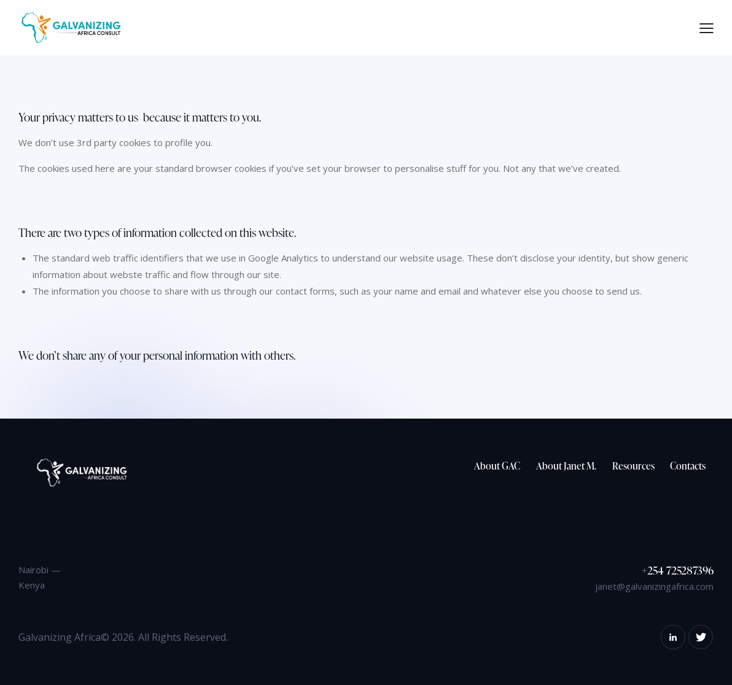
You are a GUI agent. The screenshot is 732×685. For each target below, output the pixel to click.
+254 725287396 (678, 570)
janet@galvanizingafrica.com (654, 586)
